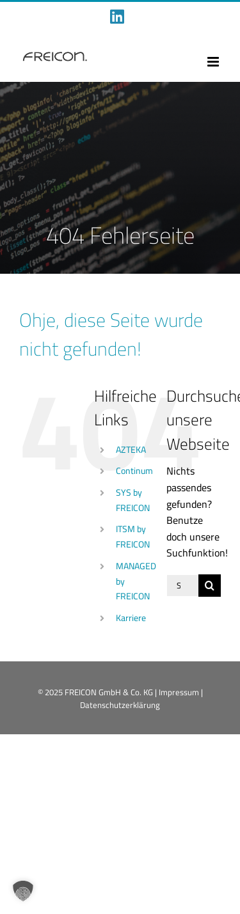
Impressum (179, 692)
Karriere (131, 618)
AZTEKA (131, 449)
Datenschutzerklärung (120, 705)
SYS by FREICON (133, 500)
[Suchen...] (182, 585)
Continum (134, 470)
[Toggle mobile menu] (214, 61)
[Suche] (209, 585)
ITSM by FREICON (133, 537)
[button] (23, 891)
